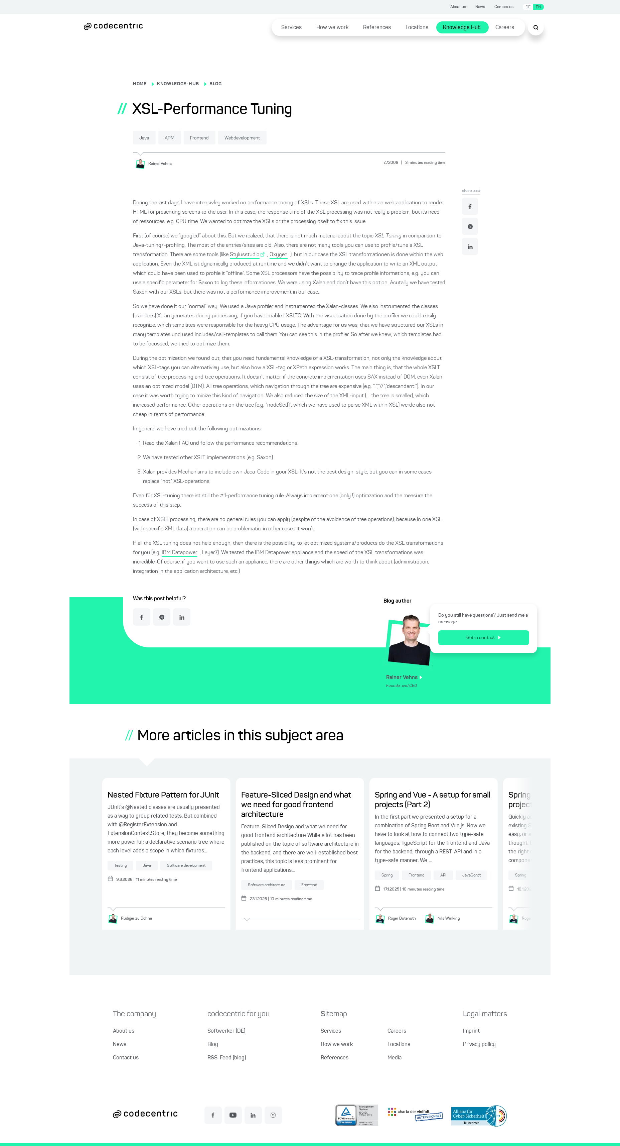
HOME (140, 84)
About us (458, 7)
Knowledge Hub (462, 27)
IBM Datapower (179, 552)
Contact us (503, 7)
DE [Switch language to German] (527, 7)
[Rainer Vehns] (156, 163)
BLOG (215, 84)
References (377, 27)
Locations (417, 27)
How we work (332, 27)
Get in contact (483, 637)
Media (395, 1058)
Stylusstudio (245, 254)
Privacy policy (479, 1044)
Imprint (471, 1031)
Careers (504, 27)
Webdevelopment (265, 138)
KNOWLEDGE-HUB (178, 84)
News (480, 7)
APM (178, 138)
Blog (212, 1044)
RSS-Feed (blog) (226, 1058)
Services (291, 27)
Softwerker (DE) (226, 1031)
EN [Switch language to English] (538, 7)
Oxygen (279, 254)
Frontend (214, 138)
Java (147, 138)
